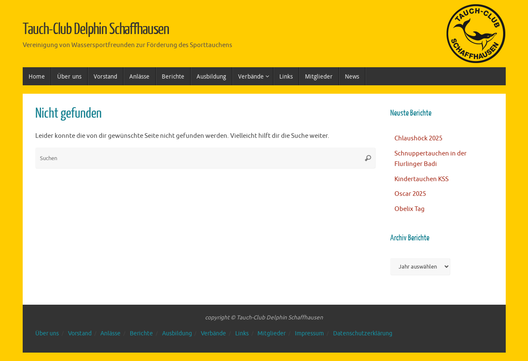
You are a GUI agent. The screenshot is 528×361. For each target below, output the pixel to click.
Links (242, 333)
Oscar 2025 (410, 194)
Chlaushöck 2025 (418, 138)
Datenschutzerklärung (362, 333)
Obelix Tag (409, 209)
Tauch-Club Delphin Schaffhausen (96, 29)
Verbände (213, 333)
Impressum (309, 333)
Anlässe (110, 333)
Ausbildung (177, 333)
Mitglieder (271, 333)
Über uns (47, 333)
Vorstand (80, 333)
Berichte (141, 333)
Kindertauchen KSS (421, 179)
